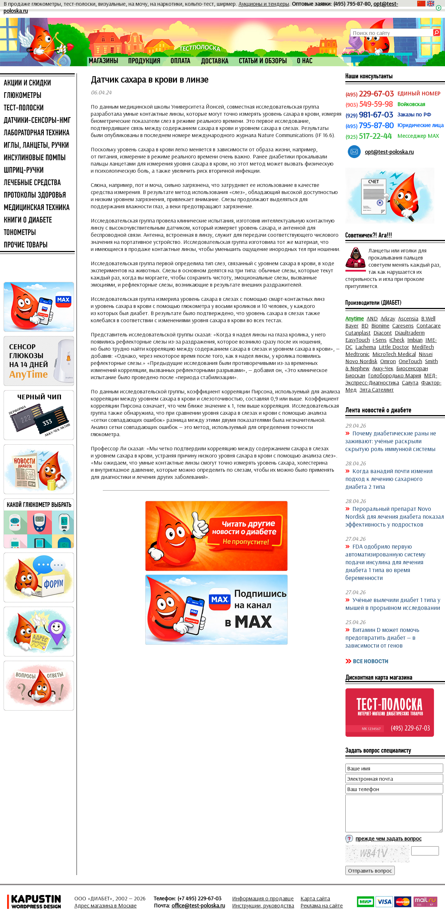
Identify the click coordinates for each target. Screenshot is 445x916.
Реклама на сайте (321, 905)
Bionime (380, 325)
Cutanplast (358, 332)
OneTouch (410, 361)
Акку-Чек (382, 368)
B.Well (428, 318)
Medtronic (357, 353)
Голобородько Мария (394, 375)
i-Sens (380, 339)
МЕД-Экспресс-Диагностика (391, 379)
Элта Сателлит (377, 389)
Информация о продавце (263, 898)
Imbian (415, 339)
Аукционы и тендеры (264, 3)
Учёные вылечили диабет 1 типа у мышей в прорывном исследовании (392, 603)
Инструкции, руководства (263, 905)
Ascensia (408, 318)
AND (372, 318)
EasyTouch (357, 339)
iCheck (396, 339)
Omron (388, 361)
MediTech (423, 346)
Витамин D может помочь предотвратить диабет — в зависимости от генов (382, 637)
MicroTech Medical (394, 353)
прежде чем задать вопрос (389, 838)
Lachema (365, 346)
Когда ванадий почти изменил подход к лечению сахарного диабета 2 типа (389, 478)
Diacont (382, 332)
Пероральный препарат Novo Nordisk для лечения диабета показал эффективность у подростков (394, 516)
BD (364, 325)
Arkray (388, 318)
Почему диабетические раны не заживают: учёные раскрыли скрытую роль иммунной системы (390, 440)
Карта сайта (315, 898)
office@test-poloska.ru (198, 905)
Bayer (351, 325)
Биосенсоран (412, 368)
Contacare (429, 325)
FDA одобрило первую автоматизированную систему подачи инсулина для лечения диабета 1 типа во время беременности (385, 561)
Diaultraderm (410, 332)
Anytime (354, 318)
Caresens (403, 325)
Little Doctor (394, 346)
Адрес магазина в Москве (105, 905)
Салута (410, 382)
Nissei (426, 353)
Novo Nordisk (361, 361)
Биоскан (355, 375)
